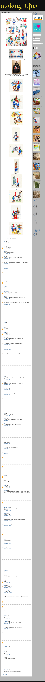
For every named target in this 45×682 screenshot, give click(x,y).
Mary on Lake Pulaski (7, 507)
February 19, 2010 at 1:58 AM (7, 334)
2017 (35, 207)
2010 (35, 215)
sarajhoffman (5, 465)
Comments (35, 40)
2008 (35, 234)
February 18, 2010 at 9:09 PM (7, 293)
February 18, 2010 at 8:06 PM (7, 273)
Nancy (4, 241)
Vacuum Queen (6, 615)
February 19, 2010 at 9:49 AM (7, 359)
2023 (35, 200)
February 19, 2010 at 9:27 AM (7, 349)
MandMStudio (5, 387)
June (35, 222)
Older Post (29, 677)
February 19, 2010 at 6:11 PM (7, 431)
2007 (35, 235)
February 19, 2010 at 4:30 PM (7, 404)
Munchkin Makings (6, 590)
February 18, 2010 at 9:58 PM (7, 309)
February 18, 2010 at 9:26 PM (7, 304)
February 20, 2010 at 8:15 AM (7, 536)
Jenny (4, 251)
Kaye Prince (5, 423)
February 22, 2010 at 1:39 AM (7, 618)
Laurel (4, 651)
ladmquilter (5, 513)
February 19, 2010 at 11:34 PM (8, 515)
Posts (35, 38)
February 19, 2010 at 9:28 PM (7, 487)
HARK (4, 342)
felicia (4, 518)
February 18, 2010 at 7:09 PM (7, 248)
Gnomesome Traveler (37, 229)
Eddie (4, 438)
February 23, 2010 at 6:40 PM (7, 634)
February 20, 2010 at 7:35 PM (7, 577)
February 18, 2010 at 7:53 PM (7, 268)
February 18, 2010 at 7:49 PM (7, 263)
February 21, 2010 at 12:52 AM (8, 598)
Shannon (5, 585)
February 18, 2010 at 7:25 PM (7, 253)
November (36, 216)
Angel (4, 413)
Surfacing (36, 231)
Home (16, 677)
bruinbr (5, 332)
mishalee (5, 371)
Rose (4, 261)
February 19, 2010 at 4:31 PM (7, 410)
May (35, 223)
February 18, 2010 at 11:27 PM (8, 324)
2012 (35, 213)
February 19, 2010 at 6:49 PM (7, 443)
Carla (4, 539)
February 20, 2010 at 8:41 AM (7, 543)
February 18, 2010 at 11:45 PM (8, 329)
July (35, 221)
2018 (35, 206)
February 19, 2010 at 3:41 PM (7, 389)
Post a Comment (5, 674)
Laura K (5, 475)
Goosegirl (5, 418)
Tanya (4, 605)
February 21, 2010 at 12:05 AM (8, 592)
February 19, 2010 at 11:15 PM (8, 510)
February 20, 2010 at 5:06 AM (7, 525)
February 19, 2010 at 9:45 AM (7, 354)
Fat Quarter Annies (6, 626)
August (36, 220)
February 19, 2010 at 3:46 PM (7, 399)
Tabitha (5, 281)
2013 (35, 212)
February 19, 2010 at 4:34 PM (7, 415)
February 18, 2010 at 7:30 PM (7, 258)
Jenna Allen (5, 470)
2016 (35, 208)
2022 (35, 201)
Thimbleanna (5, 490)
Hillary (4, 246)
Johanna (5, 337)
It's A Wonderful (6, 621)
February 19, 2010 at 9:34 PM (7, 494)
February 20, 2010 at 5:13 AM (7, 530)
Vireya (4, 256)
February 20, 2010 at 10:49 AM (8, 553)
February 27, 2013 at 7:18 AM (7, 672)
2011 (35, 214)
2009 (35, 233)
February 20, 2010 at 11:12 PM (8, 587)
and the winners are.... (37, 230)
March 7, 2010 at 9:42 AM (7, 661)
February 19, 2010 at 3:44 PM (7, 394)
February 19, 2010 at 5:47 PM (7, 425)
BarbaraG (5, 301)
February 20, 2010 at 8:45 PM (7, 582)
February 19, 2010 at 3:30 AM (7, 339)
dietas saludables (6, 669)
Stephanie (5, 485)
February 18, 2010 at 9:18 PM (7, 298)
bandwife (5, 560)
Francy (5, 286)
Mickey (5, 641)
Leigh (4, 296)
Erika (4, 366)
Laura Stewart (6, 570)
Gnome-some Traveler (18, 16)
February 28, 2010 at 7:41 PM (7, 654)
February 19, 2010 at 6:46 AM (7, 344)
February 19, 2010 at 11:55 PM (8, 520)
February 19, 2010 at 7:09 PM (7, 448)
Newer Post (4, 677)
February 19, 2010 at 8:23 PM (7, 458)
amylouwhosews (6, 291)
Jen (4, 382)
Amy (4, 327)
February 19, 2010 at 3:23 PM (7, 384)
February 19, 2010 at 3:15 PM (7, 379)
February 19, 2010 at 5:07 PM (7, 420)
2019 (35, 205)
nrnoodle (5, 322)
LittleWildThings (6, 646)
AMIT (4, 657)
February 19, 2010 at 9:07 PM (7, 482)
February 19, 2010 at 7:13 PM (7, 453)
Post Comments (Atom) (8, 679)
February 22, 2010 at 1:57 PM (7, 628)
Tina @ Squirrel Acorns (7, 317)
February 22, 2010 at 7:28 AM (7, 623)
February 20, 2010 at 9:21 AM (7, 548)
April (35, 224)
